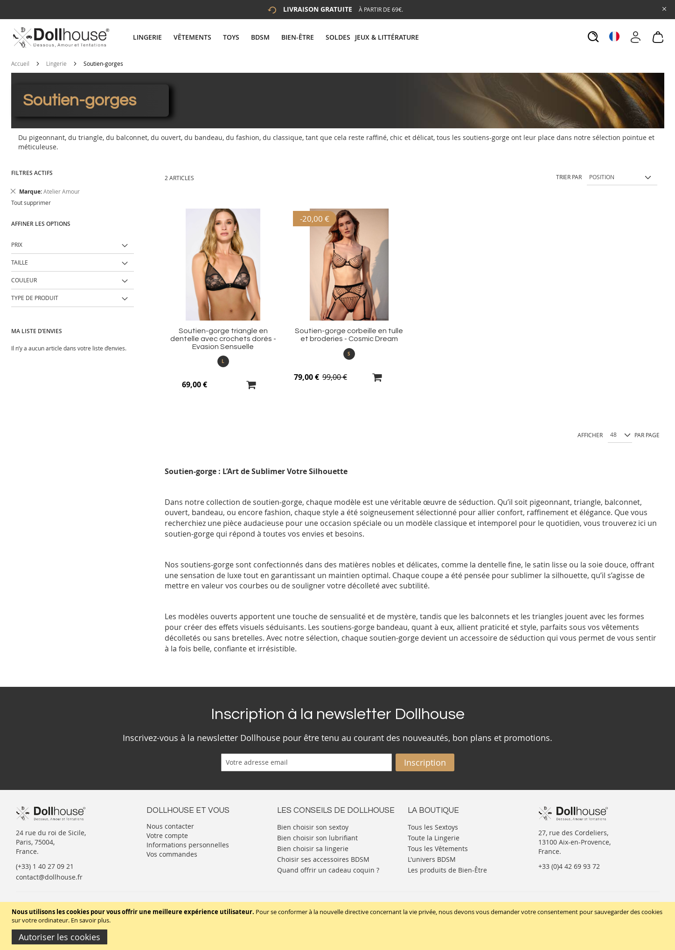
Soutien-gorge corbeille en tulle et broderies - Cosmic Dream (349, 334)
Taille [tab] (19, 262)
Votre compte (167, 835)
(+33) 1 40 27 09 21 (45, 866)
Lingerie (56, 63)
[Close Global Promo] (663, 8)
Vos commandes (171, 854)
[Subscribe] (425, 762)
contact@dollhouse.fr (49, 877)
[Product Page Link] (223, 318)
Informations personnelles (187, 844)
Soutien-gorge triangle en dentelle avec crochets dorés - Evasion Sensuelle (223, 338)
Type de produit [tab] (34, 297)
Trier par (569, 177)
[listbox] (223, 361)
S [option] (349, 353)
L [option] (223, 361)
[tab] (277, 37)
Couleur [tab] (24, 280)
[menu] (277, 37)
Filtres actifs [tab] (32, 173)
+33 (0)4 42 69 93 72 (569, 866)
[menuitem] (152, 37)
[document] (339, 926)
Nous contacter (170, 826)
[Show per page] (620, 435)
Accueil (20, 63)
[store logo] (60, 37)
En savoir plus (90, 920)
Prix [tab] (16, 244)
